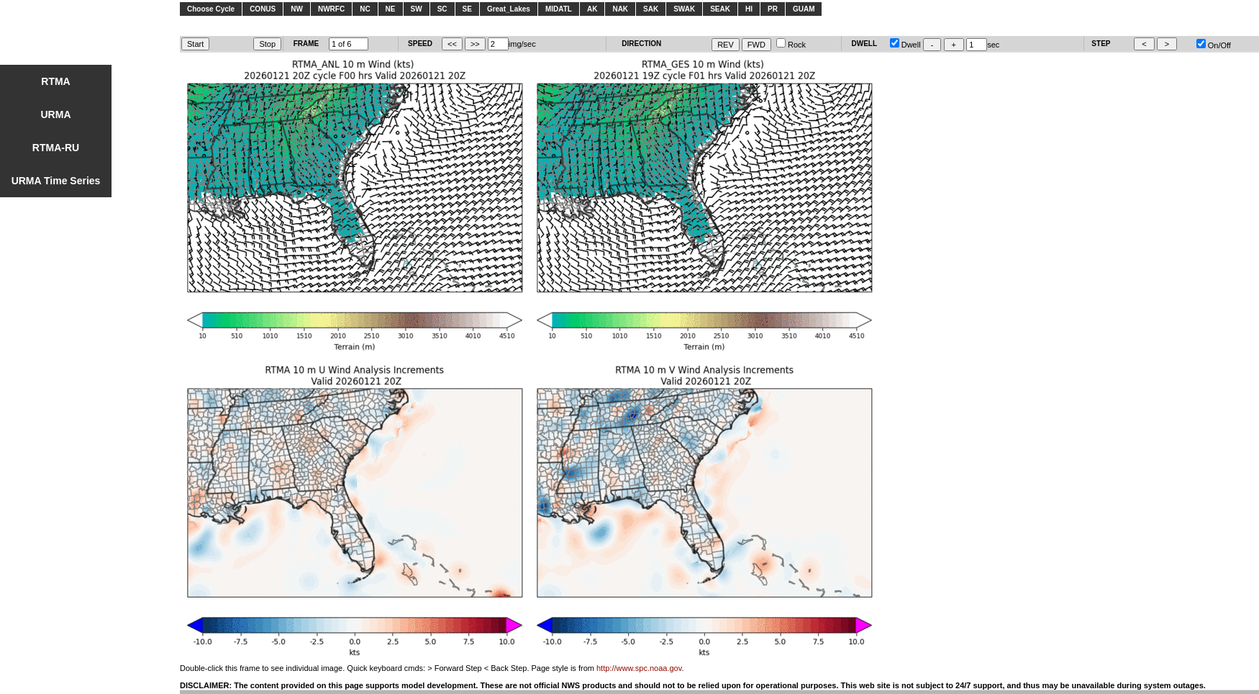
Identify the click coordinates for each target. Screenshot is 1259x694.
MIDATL (558, 9)
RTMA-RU (55, 147)
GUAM (804, 9)
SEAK (720, 9)
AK (592, 9)
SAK (650, 9)
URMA (56, 114)
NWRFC (331, 9)
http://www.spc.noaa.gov (638, 668)
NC (365, 9)
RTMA (55, 81)
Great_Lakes (508, 9)
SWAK (684, 9)
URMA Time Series (56, 180)
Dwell (905, 44)
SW (416, 9)
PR (773, 9)
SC (442, 9)
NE (391, 9)
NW (297, 9)
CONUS (263, 9)
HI (749, 9)
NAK (620, 9)
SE (467, 9)
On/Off (1213, 45)
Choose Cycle (211, 9)
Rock (791, 44)
